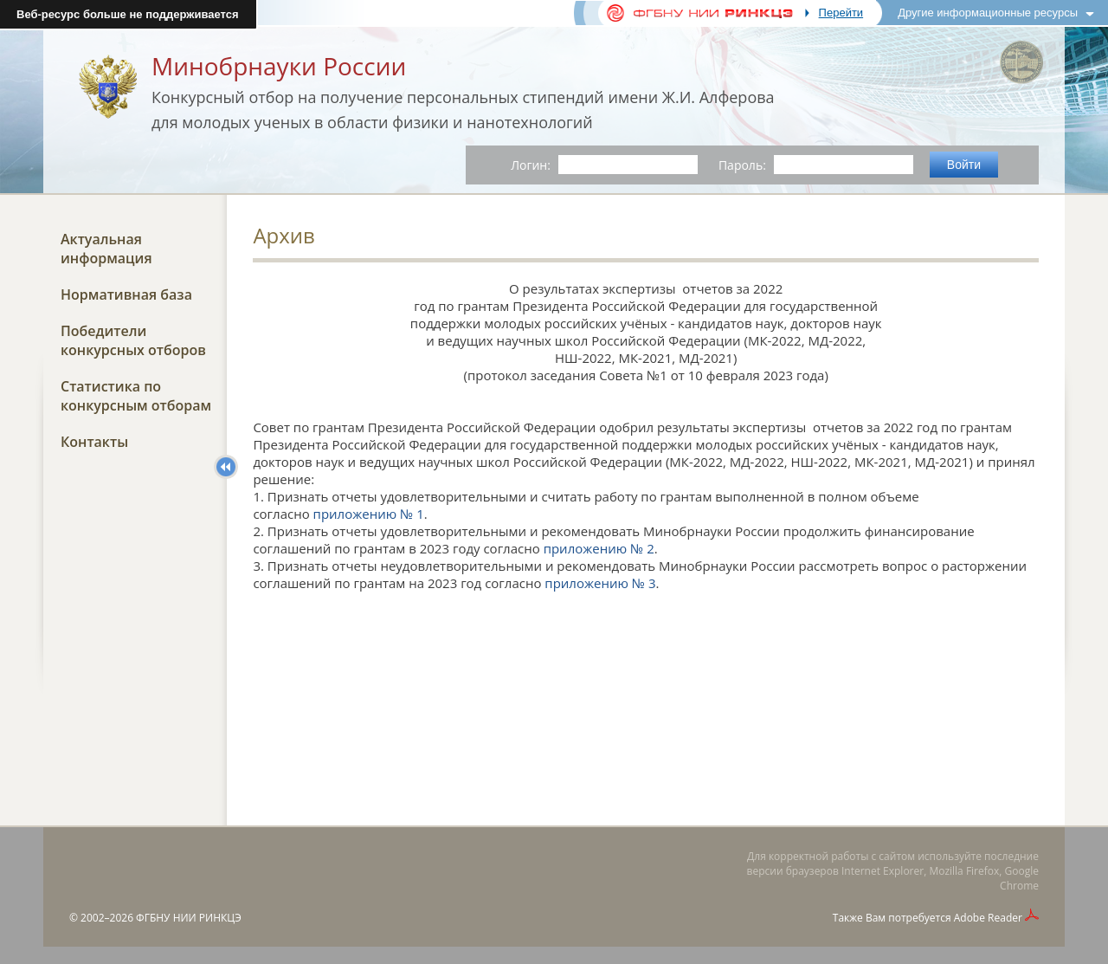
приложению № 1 (368, 513)
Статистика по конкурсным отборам (136, 396)
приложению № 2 (599, 548)
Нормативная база (126, 294)
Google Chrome (1019, 878)
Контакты (94, 441)
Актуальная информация (106, 249)
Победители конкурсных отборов (133, 340)
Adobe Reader (988, 917)
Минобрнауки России (278, 65)
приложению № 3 (599, 583)
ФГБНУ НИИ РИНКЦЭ (189, 917)
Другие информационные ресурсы (988, 12)
